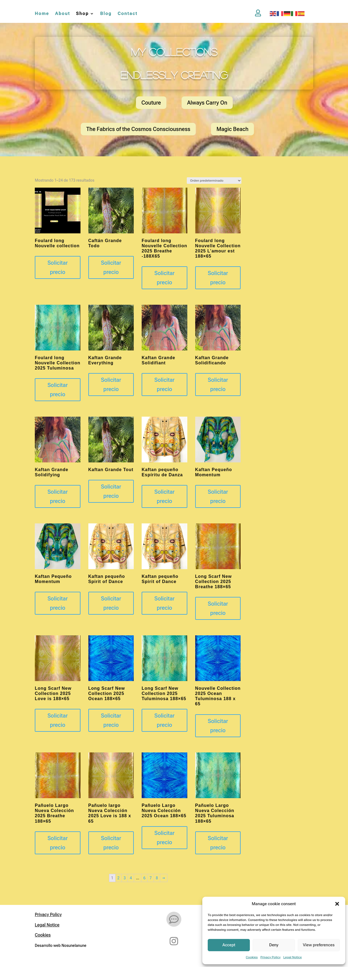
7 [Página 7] (151, 878)
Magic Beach (232, 129)
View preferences (318, 944)
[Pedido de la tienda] (214, 180)
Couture (151, 102)
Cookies (252, 957)
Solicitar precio (58, 267)
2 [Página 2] (118, 878)
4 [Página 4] (131, 878)
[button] (337, 904)
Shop (82, 14)
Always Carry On (207, 102)
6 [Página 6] (144, 878)
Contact (128, 14)
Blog (106, 14)
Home (42, 14)
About (62, 14)
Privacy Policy (270, 957)
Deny (273, 944)
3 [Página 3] (124, 878)
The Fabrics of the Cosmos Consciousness (138, 129)
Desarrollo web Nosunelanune (60, 945)
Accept (228, 944)
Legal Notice (292, 957)
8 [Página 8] (157, 878)
